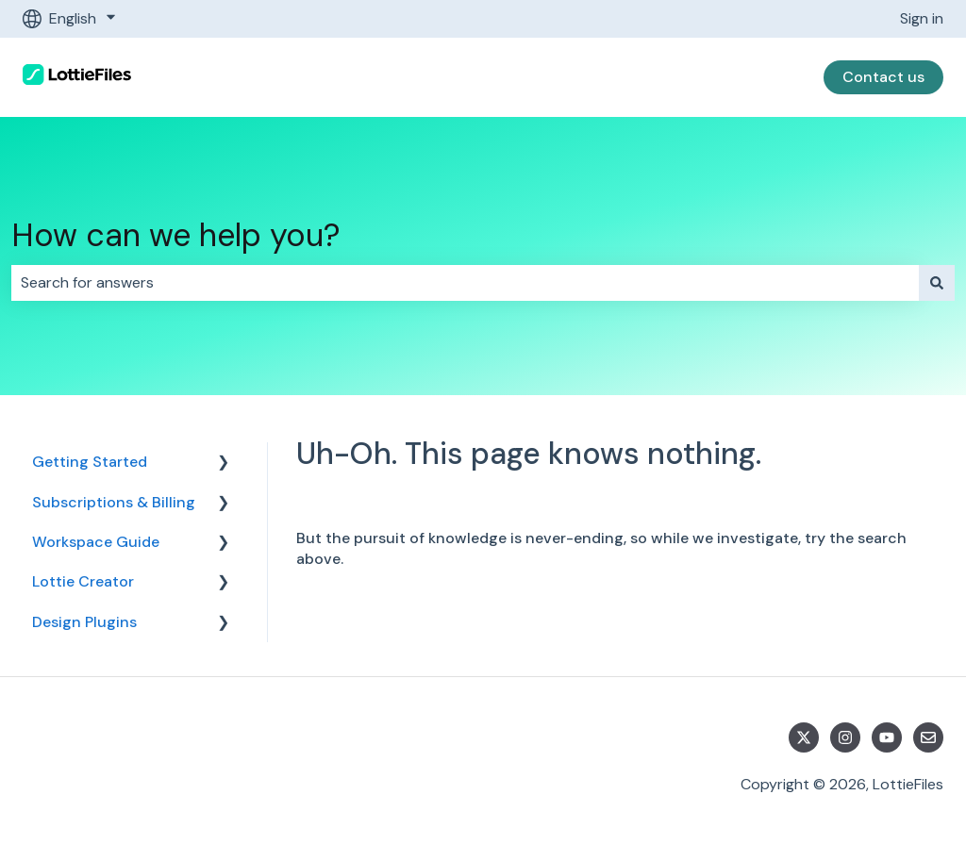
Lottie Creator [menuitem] (83, 581)
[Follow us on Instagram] (845, 737)
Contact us (883, 77)
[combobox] (465, 283)
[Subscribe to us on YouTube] (887, 737)
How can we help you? (176, 235)
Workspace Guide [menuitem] (95, 542)
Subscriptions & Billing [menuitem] (113, 502)
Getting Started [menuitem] (89, 462)
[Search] (937, 283)
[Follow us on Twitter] (804, 737)
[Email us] (928, 737)
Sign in (921, 18)
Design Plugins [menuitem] (84, 622)
